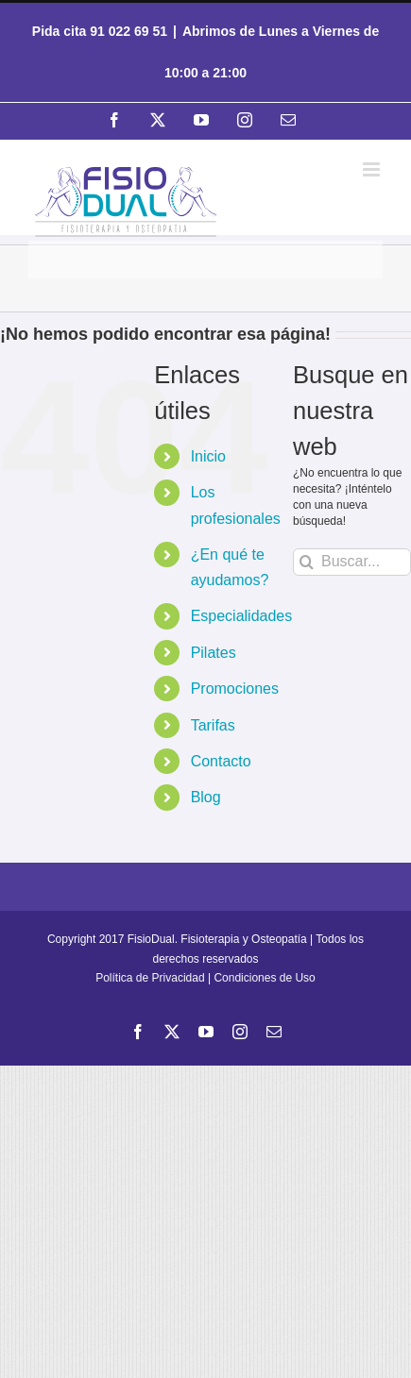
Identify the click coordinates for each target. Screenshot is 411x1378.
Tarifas (213, 725)
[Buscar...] (352, 562)
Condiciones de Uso (264, 977)
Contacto (221, 761)
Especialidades (242, 616)
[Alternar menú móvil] (373, 169)
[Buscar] (306, 562)
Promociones (235, 689)
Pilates (213, 653)
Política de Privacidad (149, 977)
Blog (206, 797)
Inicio (208, 456)
